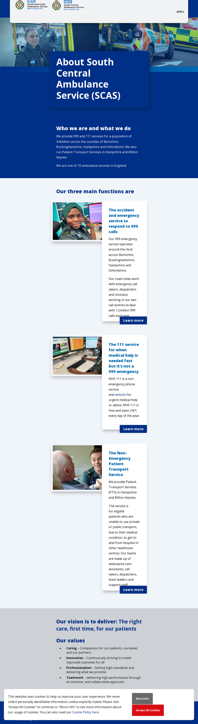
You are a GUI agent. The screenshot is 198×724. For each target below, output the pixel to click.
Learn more (133, 320)
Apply (180, 12)
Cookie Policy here (85, 712)
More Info (142, 698)
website (120, 394)
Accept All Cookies (148, 710)
